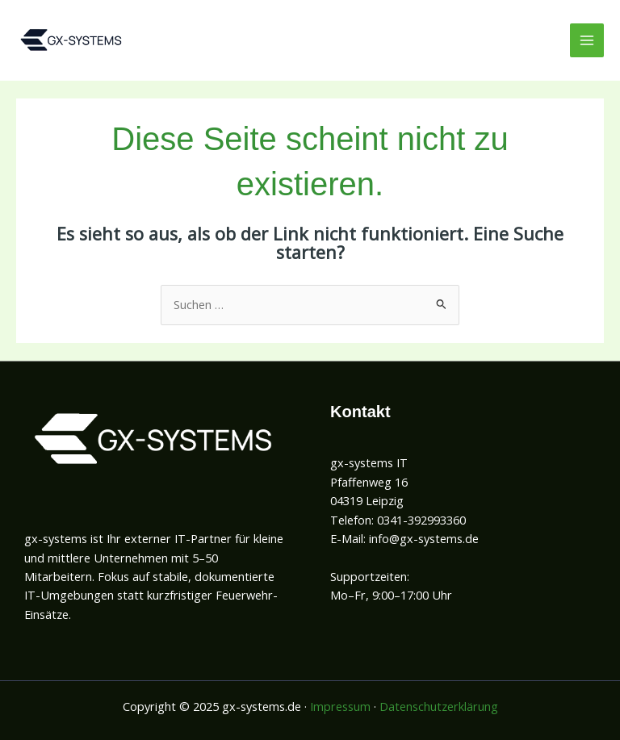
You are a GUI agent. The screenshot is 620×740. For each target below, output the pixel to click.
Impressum (340, 706)
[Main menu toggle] (587, 40)
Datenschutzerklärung (438, 706)
